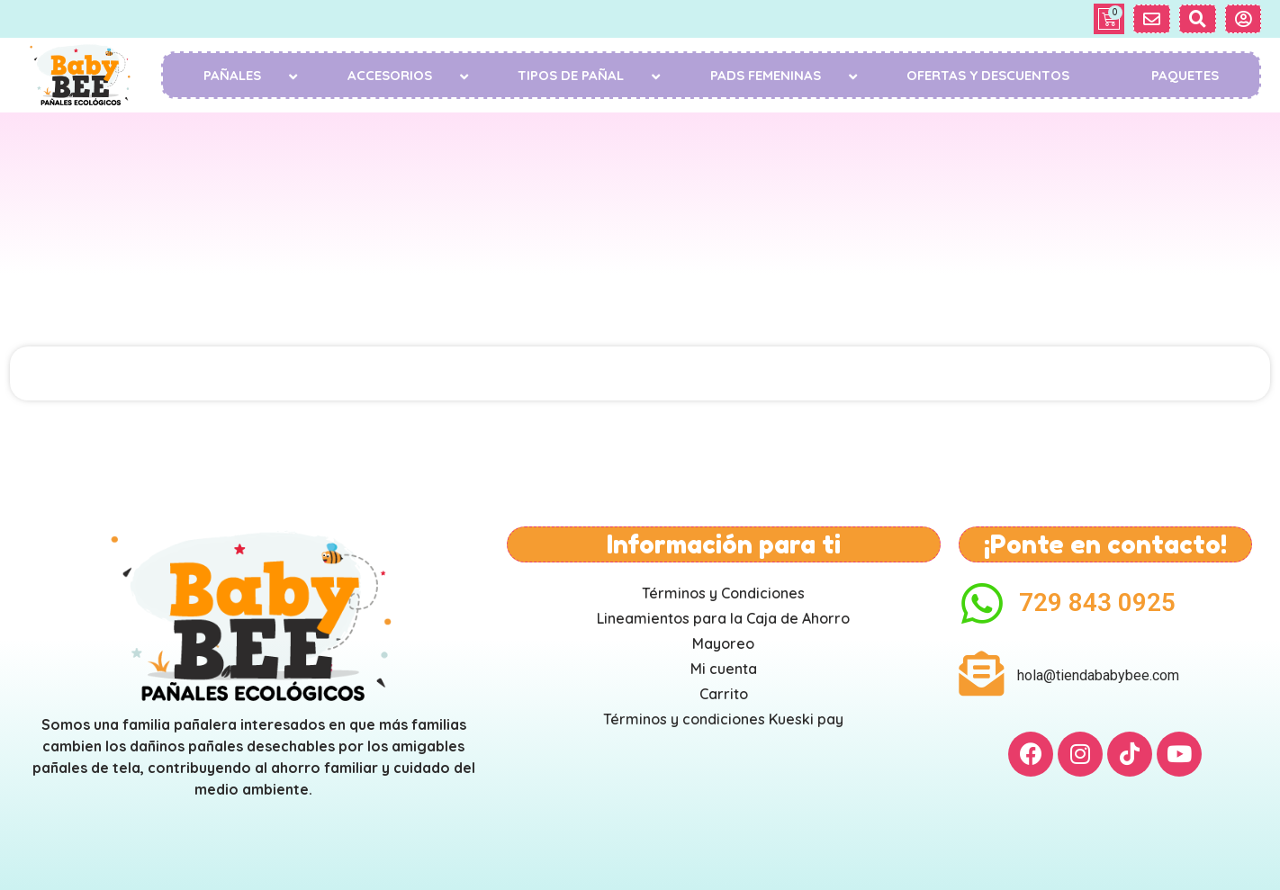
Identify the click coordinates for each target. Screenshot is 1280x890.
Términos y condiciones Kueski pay (723, 719)
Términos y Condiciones (723, 593)
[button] (1151, 18)
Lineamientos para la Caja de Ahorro (723, 618)
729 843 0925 (1097, 602)
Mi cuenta (723, 669)
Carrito (723, 694)
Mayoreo (723, 643)
